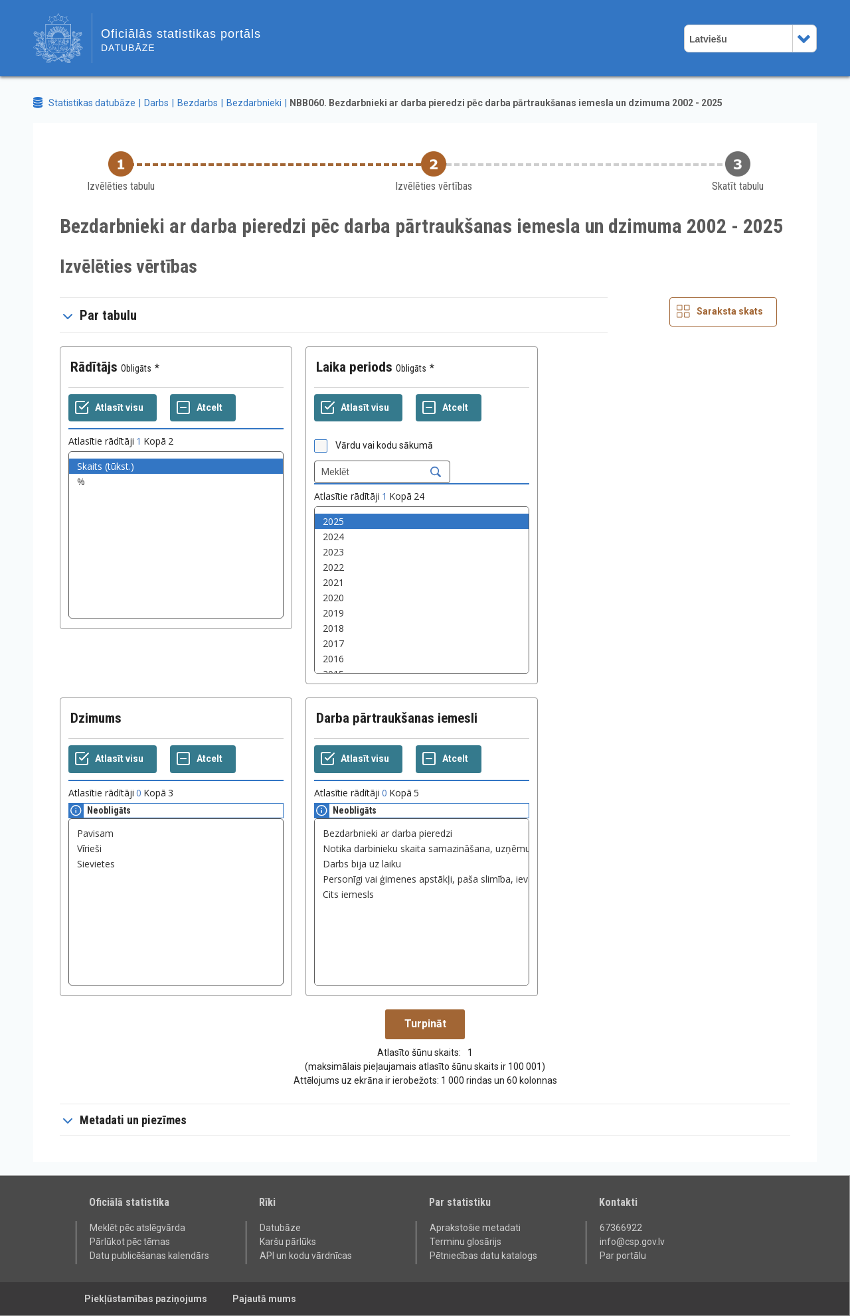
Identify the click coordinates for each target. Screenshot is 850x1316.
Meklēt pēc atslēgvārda (137, 1227)
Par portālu (623, 1255)
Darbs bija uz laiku (422, 863)
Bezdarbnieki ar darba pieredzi (422, 833)
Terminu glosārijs (465, 1241)
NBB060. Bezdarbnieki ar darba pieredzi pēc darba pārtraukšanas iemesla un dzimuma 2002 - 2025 (506, 103)
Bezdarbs (197, 103)
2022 (422, 567)
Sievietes (176, 863)
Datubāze (280, 1227)
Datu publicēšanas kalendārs (149, 1255)
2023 (422, 551)
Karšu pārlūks (288, 1241)
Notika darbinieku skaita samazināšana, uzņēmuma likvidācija (422, 848)
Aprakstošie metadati (475, 1227)
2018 (422, 628)
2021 (422, 582)
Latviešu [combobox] (708, 39)
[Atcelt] (203, 408)
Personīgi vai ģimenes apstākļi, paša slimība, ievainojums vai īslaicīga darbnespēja (422, 879)
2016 (422, 658)
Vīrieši (176, 848)
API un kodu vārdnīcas (306, 1255)
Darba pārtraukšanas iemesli (396, 718)
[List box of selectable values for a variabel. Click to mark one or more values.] (176, 535)
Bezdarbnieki (254, 103)
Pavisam (176, 833)
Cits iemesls (422, 894)
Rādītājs (94, 367)
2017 (422, 643)
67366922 (621, 1227)
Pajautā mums (264, 1298)
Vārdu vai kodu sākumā (384, 445)
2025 (422, 521)
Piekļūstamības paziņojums (145, 1298)
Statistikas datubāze (91, 103)
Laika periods (354, 367)
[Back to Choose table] (120, 172)
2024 (422, 536)
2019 (422, 613)
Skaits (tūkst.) (176, 466)
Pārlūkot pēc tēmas (130, 1241)
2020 (422, 597)
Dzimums (96, 718)
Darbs (156, 103)
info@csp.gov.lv (632, 1241)
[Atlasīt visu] (112, 408)
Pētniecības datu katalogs (483, 1255)
